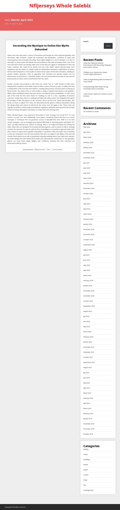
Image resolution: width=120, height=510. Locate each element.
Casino (85, 454)
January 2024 (87, 224)
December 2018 (88, 424)
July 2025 (86, 163)
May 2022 (86, 327)
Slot (49, 149)
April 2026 (86, 132)
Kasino (85, 470)
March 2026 (87, 137)
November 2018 (88, 429)
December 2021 (88, 347)
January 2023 (87, 286)
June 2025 (86, 168)
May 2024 (86, 204)
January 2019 (87, 419)
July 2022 (86, 316)
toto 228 (49, 120)
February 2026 (88, 142)
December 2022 (88, 291)
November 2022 (88, 296)
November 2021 (88, 352)
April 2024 (86, 209)
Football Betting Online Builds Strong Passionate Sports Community (95, 88)
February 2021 (88, 398)
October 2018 (88, 434)
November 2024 (88, 188)
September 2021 (89, 362)
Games (85, 464)
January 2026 (87, 147)
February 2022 (88, 337)
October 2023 (88, 240)
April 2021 (86, 388)
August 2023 (87, 250)
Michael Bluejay (28, 149)
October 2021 (88, 357)
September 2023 (89, 245)
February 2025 (88, 183)
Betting (85, 449)
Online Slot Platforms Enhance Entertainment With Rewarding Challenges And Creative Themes (97, 65)
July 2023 (86, 255)
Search (85, 41)
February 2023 (88, 280)
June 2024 (86, 199)
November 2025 (88, 158)
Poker (85, 480)
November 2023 (88, 234)
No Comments (58, 149)
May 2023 (86, 265)
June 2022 (86, 321)
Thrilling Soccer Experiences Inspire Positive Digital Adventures (95, 73)
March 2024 (87, 214)
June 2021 (86, 378)
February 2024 (88, 219)
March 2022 (87, 332)
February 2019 (88, 413)
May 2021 (86, 383)
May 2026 (86, 127)
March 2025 (87, 178)
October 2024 (88, 193)
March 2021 (87, 393)
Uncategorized (88, 490)
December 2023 (88, 229)
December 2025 (88, 153)
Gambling (86, 459)
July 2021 (86, 373)
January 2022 (87, 342)
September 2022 (89, 306)
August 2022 (87, 311)
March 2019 (87, 408)
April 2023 (86, 270)
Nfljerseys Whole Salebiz (60, 5)
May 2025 (86, 173)
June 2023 (86, 260)
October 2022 (88, 301)
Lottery (85, 475)
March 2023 (87, 275)
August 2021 (87, 367)
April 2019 (86, 403)
